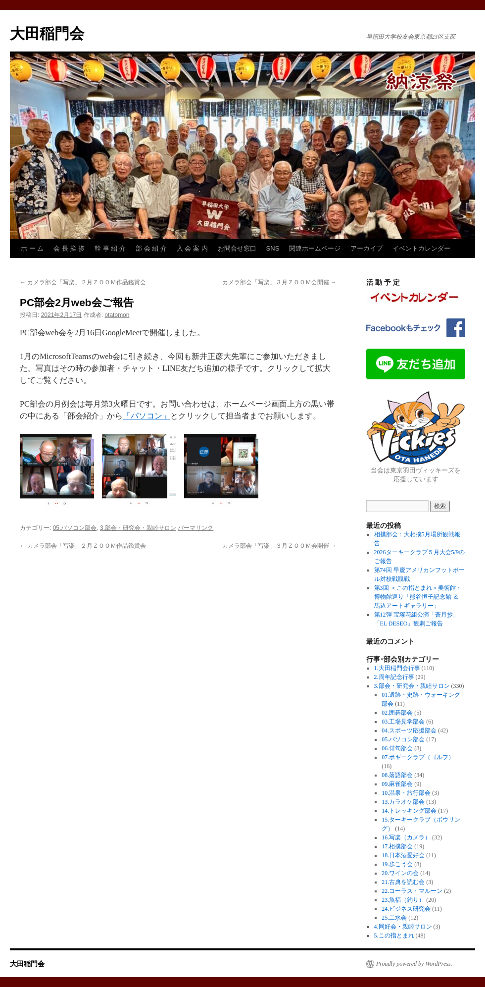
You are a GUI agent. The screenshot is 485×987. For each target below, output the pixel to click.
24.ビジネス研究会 (406, 908)
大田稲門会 (47, 33)
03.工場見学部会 (403, 721)
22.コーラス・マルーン (412, 890)
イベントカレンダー (421, 248)
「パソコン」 (146, 416)
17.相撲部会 (397, 846)
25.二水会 (394, 917)
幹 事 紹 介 (110, 248)
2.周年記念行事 (394, 677)
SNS (273, 248)
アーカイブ (366, 248)
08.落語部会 (397, 775)
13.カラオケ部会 (403, 801)
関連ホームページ (314, 248)
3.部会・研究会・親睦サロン (138, 527)
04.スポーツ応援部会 (409, 730)
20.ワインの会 (400, 873)
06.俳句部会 (397, 748)
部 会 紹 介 (151, 248)
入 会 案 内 (192, 248)
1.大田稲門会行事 (397, 668)
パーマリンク (195, 527)
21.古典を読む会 (403, 882)
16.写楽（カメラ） (406, 837)
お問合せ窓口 (237, 248)
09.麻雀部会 (397, 783)
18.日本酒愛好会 (403, 855)
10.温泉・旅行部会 (406, 792)
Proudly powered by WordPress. (414, 963)
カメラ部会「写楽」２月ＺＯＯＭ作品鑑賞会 (83, 282)
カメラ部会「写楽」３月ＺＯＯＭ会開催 (279, 282)
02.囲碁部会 (397, 712)
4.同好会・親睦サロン (403, 926)
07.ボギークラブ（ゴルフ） (418, 757)
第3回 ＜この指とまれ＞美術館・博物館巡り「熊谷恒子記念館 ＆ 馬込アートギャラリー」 (418, 596)
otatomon (116, 315)
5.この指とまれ (394, 935)
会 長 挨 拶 (69, 248)
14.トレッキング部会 (409, 810)
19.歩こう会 (397, 864)
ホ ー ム (32, 248)
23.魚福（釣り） (403, 899)
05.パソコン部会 (75, 527)
